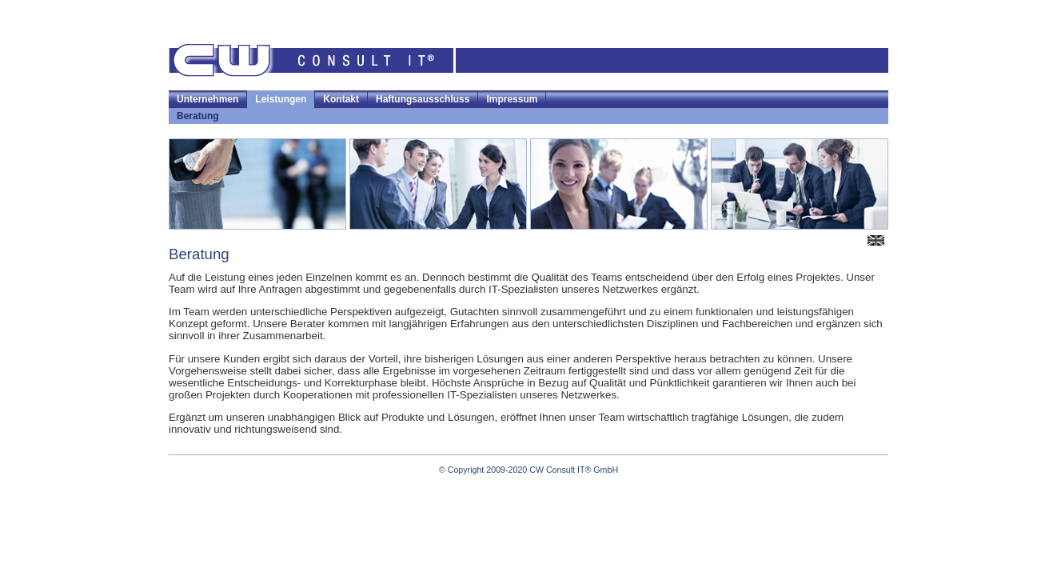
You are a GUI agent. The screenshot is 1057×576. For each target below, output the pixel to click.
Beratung (198, 116)
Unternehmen (207, 99)
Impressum (511, 99)
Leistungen (280, 99)
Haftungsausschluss (422, 99)
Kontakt (341, 99)
